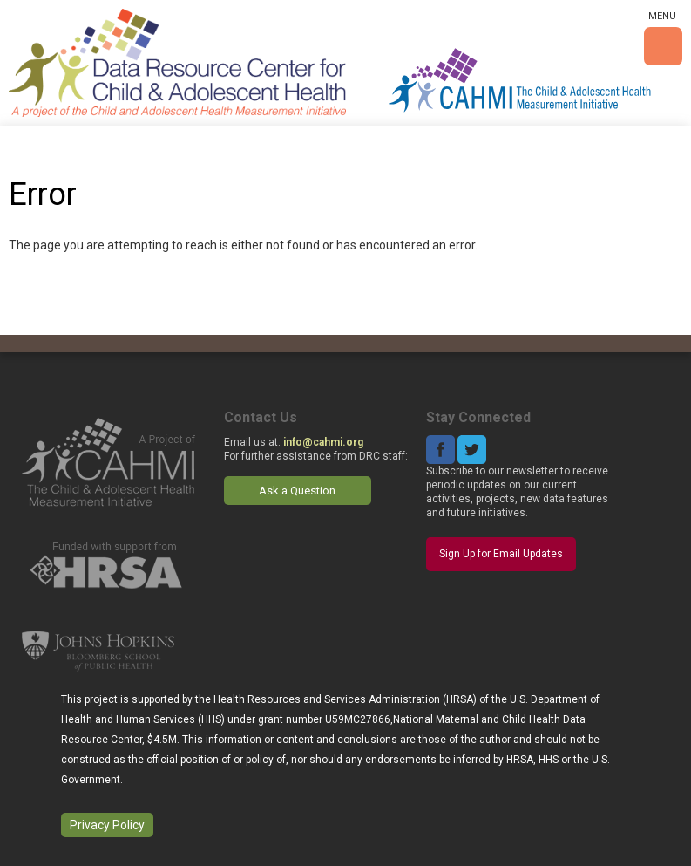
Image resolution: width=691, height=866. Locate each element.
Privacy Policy (107, 825)
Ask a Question (297, 490)
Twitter (471, 449)
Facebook (440, 449)
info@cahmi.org (323, 442)
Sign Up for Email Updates (501, 554)
